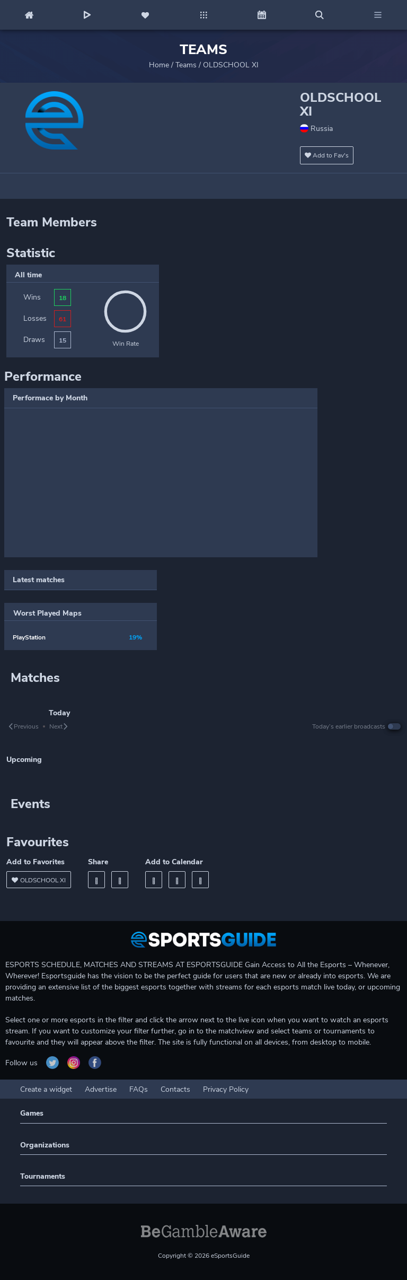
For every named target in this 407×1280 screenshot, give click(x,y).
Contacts (175, 1089)
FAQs (138, 1089)
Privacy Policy (226, 1089)
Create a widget (46, 1089)
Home (159, 65)
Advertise (101, 1089)
